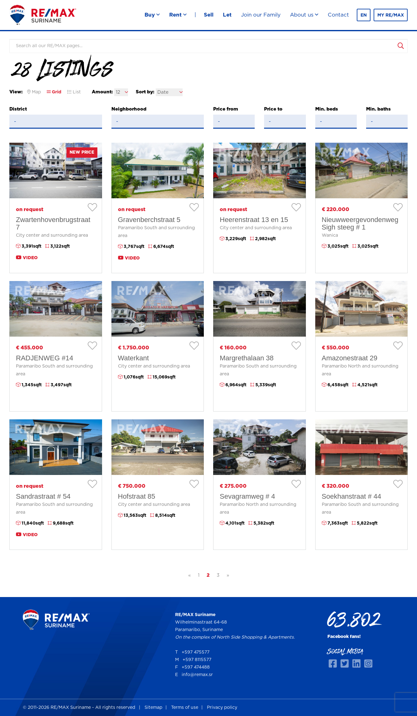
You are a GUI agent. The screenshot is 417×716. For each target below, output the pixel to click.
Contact (338, 14)
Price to (273, 109)
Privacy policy (222, 707)
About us (304, 14)
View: (15, 92)
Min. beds (326, 109)
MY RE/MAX (390, 15)
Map (34, 92)
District (18, 109)
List (74, 92)
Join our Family (261, 14)
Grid (54, 92)
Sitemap (153, 707)
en (364, 15)
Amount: (102, 92)
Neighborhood (128, 109)
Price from (225, 109)
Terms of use (184, 707)
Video (27, 257)
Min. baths (378, 109)
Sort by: (145, 92)
